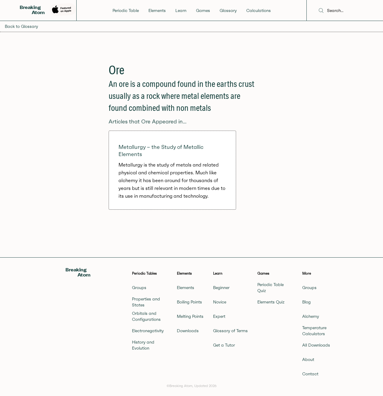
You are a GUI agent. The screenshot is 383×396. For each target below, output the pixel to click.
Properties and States (146, 302)
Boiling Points (189, 302)
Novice (219, 302)
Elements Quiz (271, 302)
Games (203, 10)
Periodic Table (126, 10)
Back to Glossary (21, 26)
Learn (180, 10)
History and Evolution (143, 345)
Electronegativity (148, 330)
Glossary (228, 10)
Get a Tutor (224, 345)
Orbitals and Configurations (146, 316)
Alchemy (310, 316)
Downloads (188, 330)
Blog (306, 302)
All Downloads (316, 345)
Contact (310, 374)
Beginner (221, 287)
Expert (219, 316)
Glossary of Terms (230, 330)
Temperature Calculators (314, 330)
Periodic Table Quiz (270, 287)
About (308, 359)
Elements (157, 10)
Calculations (258, 10)
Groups (139, 287)
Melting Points (190, 316)
